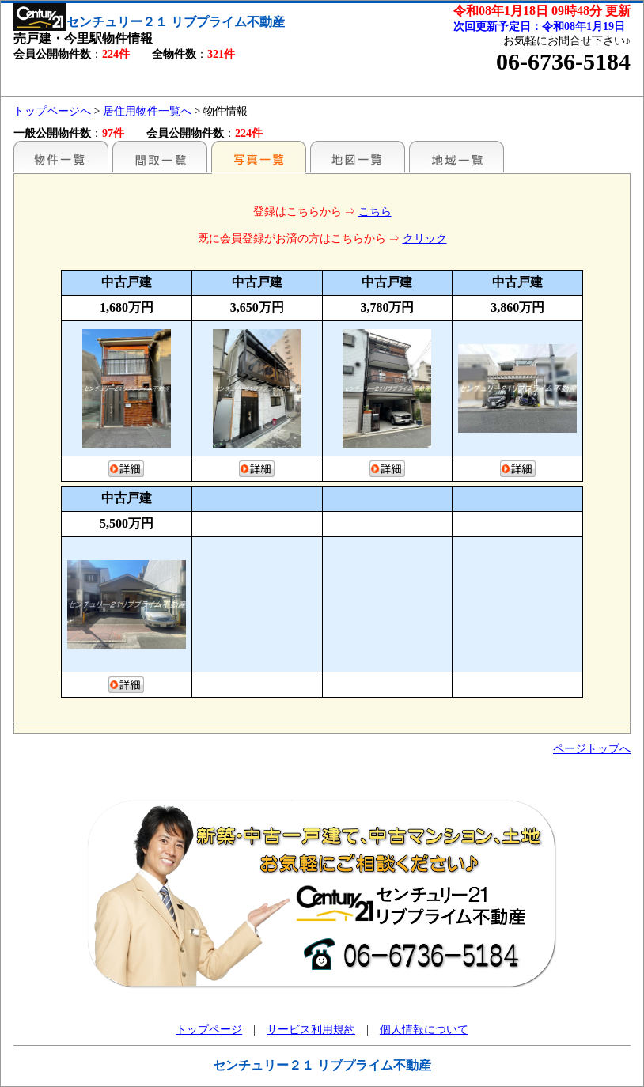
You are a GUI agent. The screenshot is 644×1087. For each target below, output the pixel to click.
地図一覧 (357, 156)
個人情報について (424, 1030)
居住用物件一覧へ (147, 111)
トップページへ (52, 111)
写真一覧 (258, 156)
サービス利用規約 (311, 1030)
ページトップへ (592, 749)
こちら (375, 212)
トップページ (209, 1030)
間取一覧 (159, 156)
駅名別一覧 (60, 156)
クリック (425, 238)
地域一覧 (456, 156)
